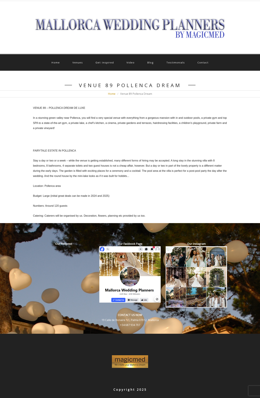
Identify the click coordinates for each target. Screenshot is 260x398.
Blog (150, 62)
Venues (77, 62)
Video (131, 62)
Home (55, 62)
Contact (203, 62)
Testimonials (175, 62)
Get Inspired (105, 62)
